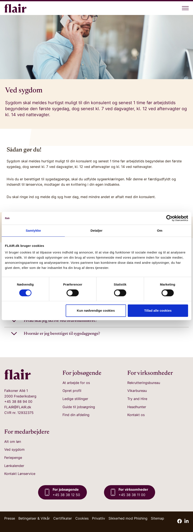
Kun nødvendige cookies (96, 310)
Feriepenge (13, 457)
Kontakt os (136, 415)
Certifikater (62, 518)
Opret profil (71, 390)
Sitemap (157, 518)
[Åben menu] (185, 8)
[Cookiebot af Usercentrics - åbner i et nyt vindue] (169, 218)
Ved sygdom (14, 449)
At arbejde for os (76, 383)
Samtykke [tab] (33, 230)
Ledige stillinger (75, 399)
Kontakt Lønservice (19, 473)
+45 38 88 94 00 (18, 401)
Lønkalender (14, 466)
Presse (9, 518)
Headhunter (136, 407)
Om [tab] (159, 230)
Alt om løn (12, 441)
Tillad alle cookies (158, 310)
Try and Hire (137, 399)
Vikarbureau (137, 390)
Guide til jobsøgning (78, 407)
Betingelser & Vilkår (34, 518)
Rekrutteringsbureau (143, 383)
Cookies (82, 518)
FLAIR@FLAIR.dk (17, 407)
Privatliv (98, 518)
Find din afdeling (75, 415)
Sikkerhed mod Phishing (127, 518)
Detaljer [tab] (96, 230)
